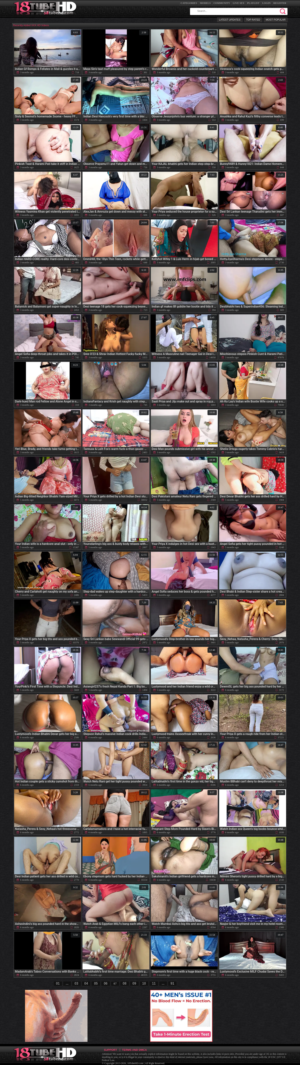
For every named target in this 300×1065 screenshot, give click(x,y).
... (67, 983)
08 (124, 983)
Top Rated (253, 19)
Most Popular (276, 19)
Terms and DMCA (134, 1049)
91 (172, 983)
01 (58, 983)
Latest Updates (229, 19)
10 (144, 983)
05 (96, 983)
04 (86, 983)
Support (110, 1049)
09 (134, 983)
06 (106, 983)
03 (76, 983)
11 (154, 983)
